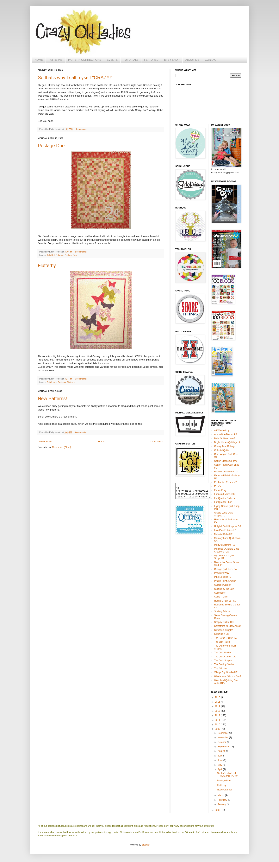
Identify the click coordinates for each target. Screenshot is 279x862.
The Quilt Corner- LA (225, 656)
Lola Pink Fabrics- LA (225, 530)
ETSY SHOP (172, 59)
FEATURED (151, 59)
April (220, 769)
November (223, 737)
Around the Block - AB (225, 434)
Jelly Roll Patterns (55, 255)
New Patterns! (52, 398)
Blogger (146, 844)
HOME (39, 59)
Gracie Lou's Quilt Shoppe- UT (223, 514)
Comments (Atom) (61, 447)
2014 (218, 706)
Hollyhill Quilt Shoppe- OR (227, 526)
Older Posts (157, 441)
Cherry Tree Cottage (224, 446)
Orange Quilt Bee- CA (225, 569)
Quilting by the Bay (224, 589)
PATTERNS (55, 59)
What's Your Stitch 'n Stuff (227, 676)
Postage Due (51, 145)
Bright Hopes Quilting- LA (227, 442)
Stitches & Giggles (223, 630)
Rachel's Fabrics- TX (225, 600)
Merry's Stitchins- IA (224, 545)
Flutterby (47, 265)
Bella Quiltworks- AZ (224, 438)
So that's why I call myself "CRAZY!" (75, 77)
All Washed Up (222, 430)
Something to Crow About (227, 626)
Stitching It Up (221, 634)
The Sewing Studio (224, 664)
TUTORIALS (130, 59)
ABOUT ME (192, 59)
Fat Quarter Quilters (224, 498)
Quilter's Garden (222, 585)
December (223, 733)
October (222, 742)
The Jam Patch (222, 642)
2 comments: (81, 252)
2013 (218, 711)
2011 (218, 720)
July (220, 755)
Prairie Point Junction (225, 581)
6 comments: (81, 379)
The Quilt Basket (223, 652)
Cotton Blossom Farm (225, 461)
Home (101, 441)
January (222, 804)
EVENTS (112, 59)
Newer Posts (45, 441)
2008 (218, 810)
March (221, 795)
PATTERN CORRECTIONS (84, 59)
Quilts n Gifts (221, 596)
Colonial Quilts (221, 450)
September (224, 746)
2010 (218, 724)
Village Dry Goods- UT (226, 672)
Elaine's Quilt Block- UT (226, 471)
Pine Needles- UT (223, 577)
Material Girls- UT (223, 534)
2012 (218, 715)
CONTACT (211, 59)
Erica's (217, 486)
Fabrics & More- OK (224, 494)
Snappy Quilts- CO (224, 622)
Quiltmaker (220, 592)
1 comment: (81, 129)
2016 (218, 697)
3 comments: (81, 432)
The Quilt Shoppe (223, 660)
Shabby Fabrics (222, 611)
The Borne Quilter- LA (225, 638)
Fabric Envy (220, 490)
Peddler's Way (221, 573)
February (222, 800)
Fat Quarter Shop (223, 502)
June (220, 760)
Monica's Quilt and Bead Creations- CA (226, 550)
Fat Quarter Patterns (56, 382)
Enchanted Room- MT (225, 482)
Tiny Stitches (220, 668)
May (220, 764)
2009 (218, 729)
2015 (218, 701)
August (222, 751)
